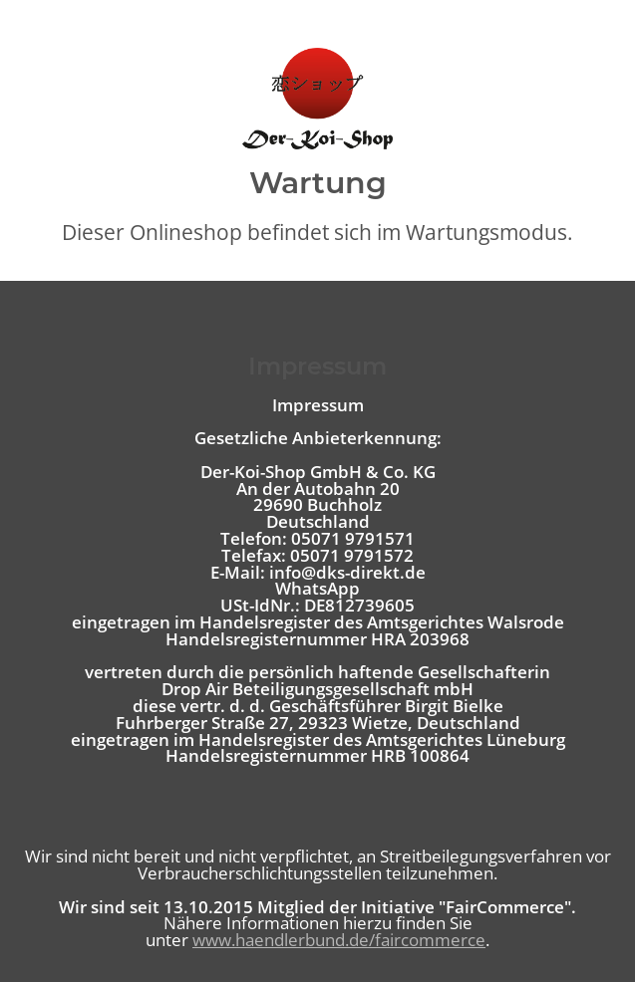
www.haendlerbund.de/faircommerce (338, 939)
